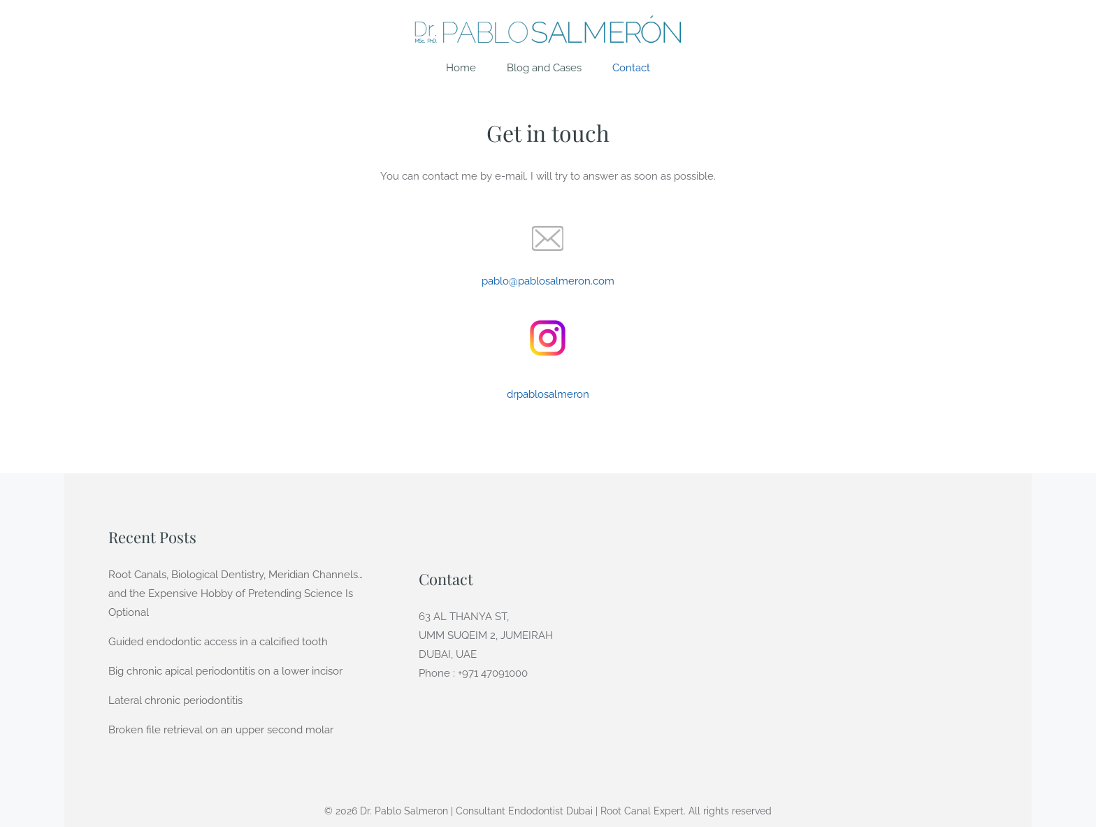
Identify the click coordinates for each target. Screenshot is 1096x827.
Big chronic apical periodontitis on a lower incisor (225, 671)
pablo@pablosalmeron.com (548, 281)
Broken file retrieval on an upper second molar (220, 730)
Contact (631, 68)
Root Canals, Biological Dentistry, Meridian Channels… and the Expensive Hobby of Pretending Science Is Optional (235, 593)
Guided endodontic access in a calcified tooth (218, 641)
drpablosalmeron (548, 394)
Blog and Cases (544, 68)
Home (461, 68)
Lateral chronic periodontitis (175, 700)
